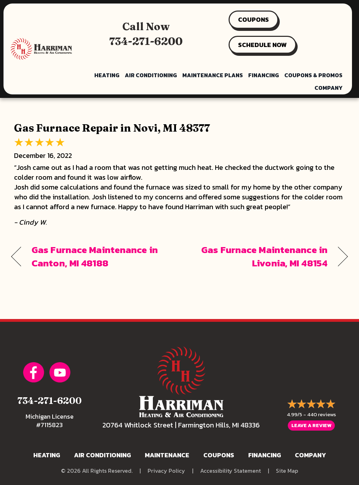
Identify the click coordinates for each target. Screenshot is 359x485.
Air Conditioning (151, 75)
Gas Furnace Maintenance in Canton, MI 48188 (95, 256)
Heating (107, 75)
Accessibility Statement (230, 471)
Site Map (287, 471)
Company (328, 88)
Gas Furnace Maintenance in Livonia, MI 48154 (258, 256)
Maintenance (167, 455)
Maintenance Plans (212, 75)
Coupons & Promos (313, 75)
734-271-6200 (146, 41)
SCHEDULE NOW (262, 44)
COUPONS (253, 19)
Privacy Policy (166, 471)
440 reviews (321, 414)
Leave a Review (311, 425)
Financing (263, 75)
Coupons (218, 455)
